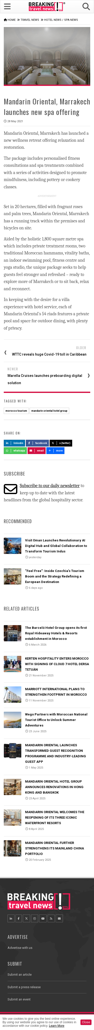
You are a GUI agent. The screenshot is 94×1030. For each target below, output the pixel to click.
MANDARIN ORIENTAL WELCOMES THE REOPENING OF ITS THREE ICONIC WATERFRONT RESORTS (54, 817)
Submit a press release (24, 987)
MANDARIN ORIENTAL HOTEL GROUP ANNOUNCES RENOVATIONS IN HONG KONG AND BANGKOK (54, 787)
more (55, 451)
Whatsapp (15, 451)
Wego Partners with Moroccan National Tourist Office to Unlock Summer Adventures (56, 719)
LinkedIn (14, 443)
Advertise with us (20, 948)
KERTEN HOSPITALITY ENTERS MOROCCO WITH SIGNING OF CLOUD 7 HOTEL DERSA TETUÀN (57, 664)
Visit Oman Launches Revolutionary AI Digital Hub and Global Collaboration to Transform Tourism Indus (56, 545)
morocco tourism (16, 410)
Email (36, 451)
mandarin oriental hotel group (49, 410)
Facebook (37, 443)
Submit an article (20, 974)
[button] (86, 6)
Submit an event (19, 999)
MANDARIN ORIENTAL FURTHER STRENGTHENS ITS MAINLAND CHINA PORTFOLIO (54, 848)
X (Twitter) (60, 443)
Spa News (71, 20)
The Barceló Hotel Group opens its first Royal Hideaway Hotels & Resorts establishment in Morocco (56, 633)
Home (12, 20)
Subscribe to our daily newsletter (50, 485)
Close (86, 1022)
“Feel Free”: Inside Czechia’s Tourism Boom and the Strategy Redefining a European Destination (54, 576)
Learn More (56, 1025)
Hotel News (52, 20)
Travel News (30, 20)
